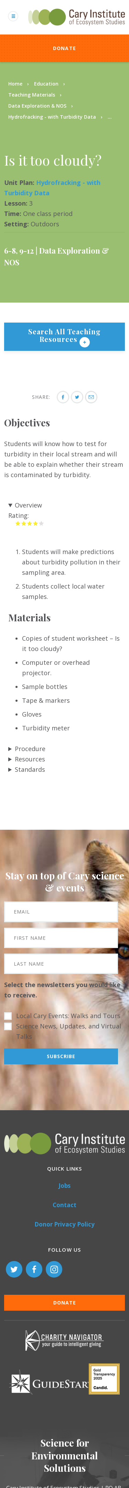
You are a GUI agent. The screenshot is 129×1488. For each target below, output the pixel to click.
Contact (64, 1205)
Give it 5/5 (41, 523)
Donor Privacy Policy (64, 1224)
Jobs (64, 1186)
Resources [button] (30, 759)
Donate (64, 48)
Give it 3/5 (30, 523)
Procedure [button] (30, 749)
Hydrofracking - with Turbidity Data (52, 117)
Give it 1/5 (18, 523)
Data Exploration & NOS (37, 105)
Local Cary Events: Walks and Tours (68, 1016)
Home (15, 83)
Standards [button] (30, 769)
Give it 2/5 (24, 523)
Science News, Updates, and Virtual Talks (68, 1031)
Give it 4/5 (36, 523)
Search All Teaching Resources (64, 335)
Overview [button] (28, 505)
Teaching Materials (31, 94)
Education (46, 83)
